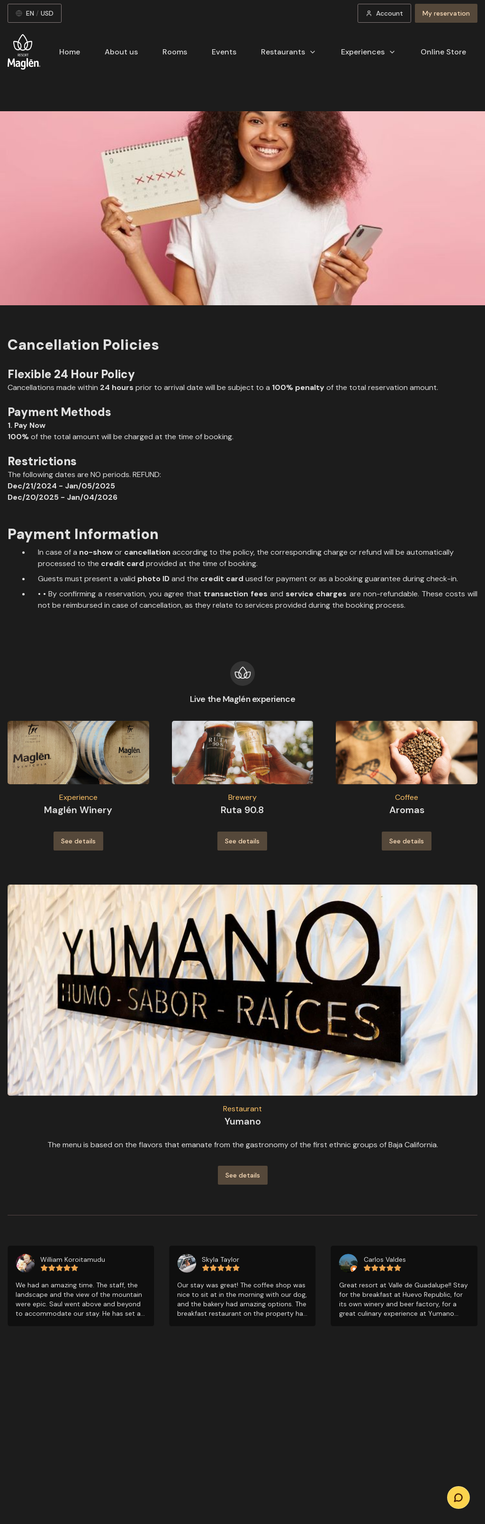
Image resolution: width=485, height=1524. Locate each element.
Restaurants (288, 52)
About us (121, 52)
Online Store (443, 52)
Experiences (368, 52)
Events (224, 52)
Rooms (174, 52)
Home (69, 52)
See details (78, 841)
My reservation (446, 13)
